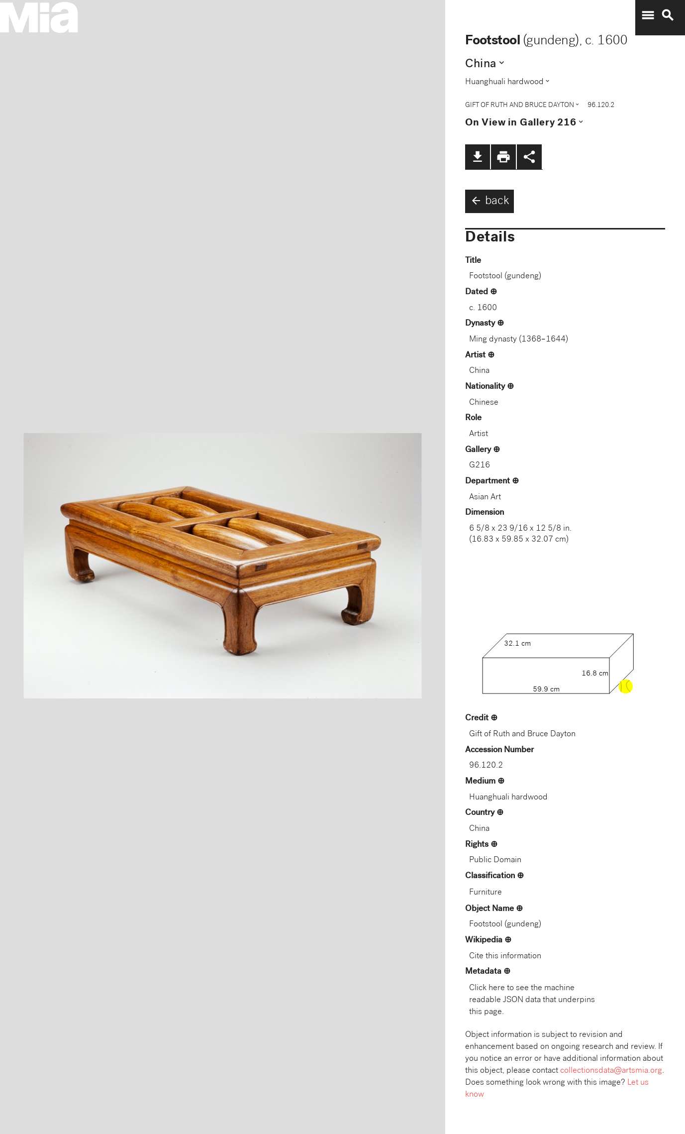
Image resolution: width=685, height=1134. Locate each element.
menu (647, 15)
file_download (477, 156)
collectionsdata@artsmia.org (611, 1071)
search (667, 15)
